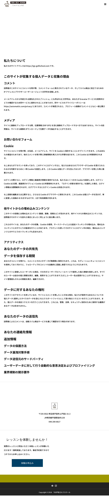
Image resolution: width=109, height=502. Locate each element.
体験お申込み (27, 463)
